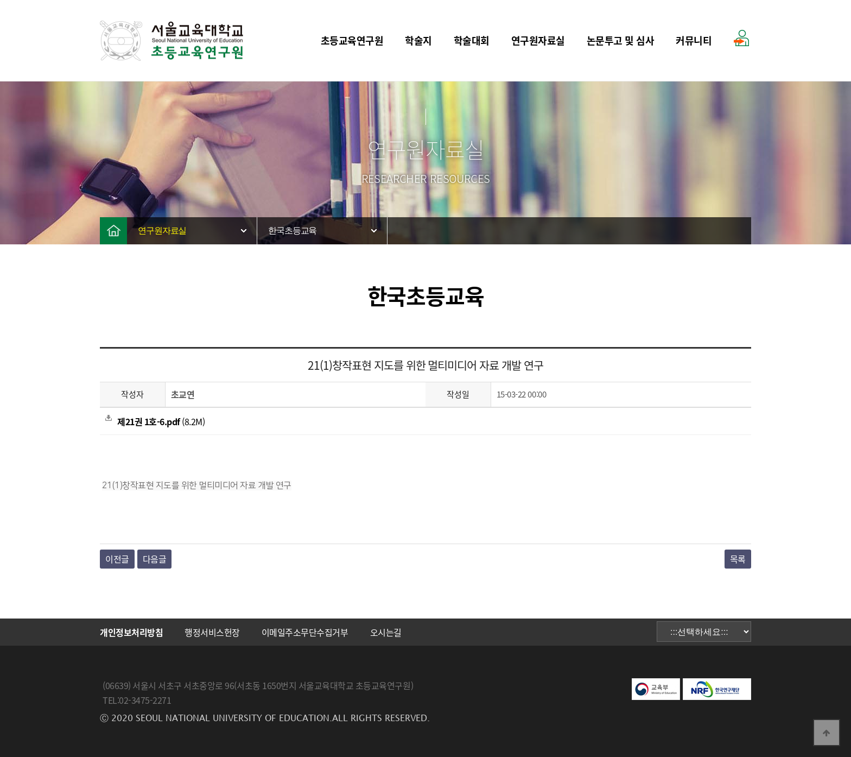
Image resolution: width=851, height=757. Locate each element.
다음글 (155, 558)
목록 (738, 558)
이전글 (117, 558)
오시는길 (386, 632)
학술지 (418, 40)
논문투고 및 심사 (621, 40)
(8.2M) (155, 421)
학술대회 (472, 40)
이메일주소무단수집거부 (305, 632)
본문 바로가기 (0, 0)
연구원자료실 (538, 40)
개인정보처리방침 (131, 632)
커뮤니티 (694, 40)
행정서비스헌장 (212, 632)
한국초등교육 (292, 230)
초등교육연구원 (352, 40)
